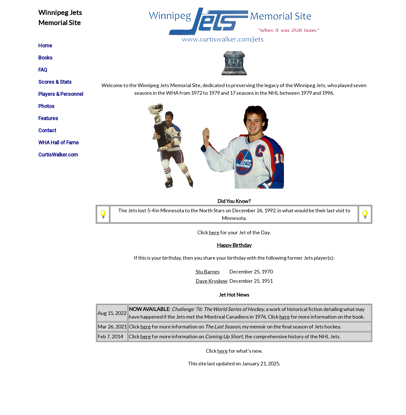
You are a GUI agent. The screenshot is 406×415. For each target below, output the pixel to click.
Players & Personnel (60, 94)
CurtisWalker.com (58, 155)
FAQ (42, 70)
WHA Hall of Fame (58, 142)
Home (45, 45)
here (214, 232)
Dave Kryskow (212, 281)
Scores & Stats (55, 82)
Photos (46, 106)
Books (45, 58)
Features (48, 118)
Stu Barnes (208, 271)
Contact (47, 130)
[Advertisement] (303, 144)
